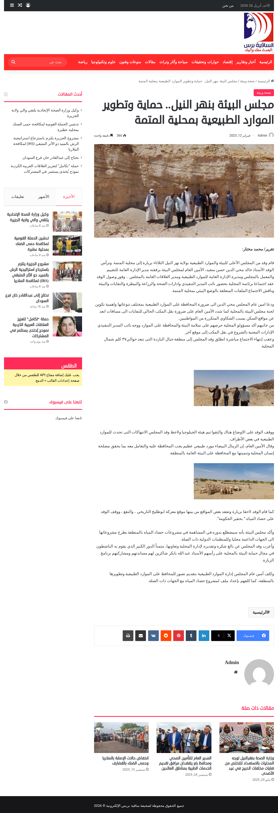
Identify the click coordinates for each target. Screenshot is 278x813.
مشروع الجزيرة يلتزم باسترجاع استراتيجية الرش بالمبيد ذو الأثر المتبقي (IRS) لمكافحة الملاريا (46, 143)
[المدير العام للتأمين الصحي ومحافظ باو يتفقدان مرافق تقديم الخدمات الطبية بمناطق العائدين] (184, 735)
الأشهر (43, 196)
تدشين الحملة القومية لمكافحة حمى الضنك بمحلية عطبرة (31, 246)
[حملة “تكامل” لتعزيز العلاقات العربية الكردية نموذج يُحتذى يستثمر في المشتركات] (67, 329)
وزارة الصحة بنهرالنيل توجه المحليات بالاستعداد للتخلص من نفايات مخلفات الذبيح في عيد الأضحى (249, 763)
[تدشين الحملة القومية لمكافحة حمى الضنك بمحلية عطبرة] (67, 248)
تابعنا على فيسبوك (68, 420)
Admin (259, 135)
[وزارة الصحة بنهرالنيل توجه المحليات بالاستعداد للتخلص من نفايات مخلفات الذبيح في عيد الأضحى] (246, 735)
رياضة (82, 62)
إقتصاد (228, 62)
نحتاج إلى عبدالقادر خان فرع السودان (50, 157)
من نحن (228, 5)
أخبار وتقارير (246, 62)
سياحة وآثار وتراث (173, 62)
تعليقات (17, 196)
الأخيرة (69, 196)
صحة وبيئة (247, 81)
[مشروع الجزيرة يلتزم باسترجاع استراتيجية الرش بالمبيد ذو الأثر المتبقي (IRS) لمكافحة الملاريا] (67, 274)
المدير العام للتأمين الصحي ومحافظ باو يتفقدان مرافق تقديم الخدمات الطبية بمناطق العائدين (185, 761)
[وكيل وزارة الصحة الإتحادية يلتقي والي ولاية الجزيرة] (67, 224)
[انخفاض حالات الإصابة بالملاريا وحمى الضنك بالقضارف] (121, 735)
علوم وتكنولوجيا (103, 62)
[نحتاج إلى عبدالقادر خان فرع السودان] (67, 305)
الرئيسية (265, 62)
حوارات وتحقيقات (205, 62)
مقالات (150, 62)
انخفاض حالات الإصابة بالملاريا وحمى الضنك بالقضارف (125, 758)
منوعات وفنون (130, 62)
